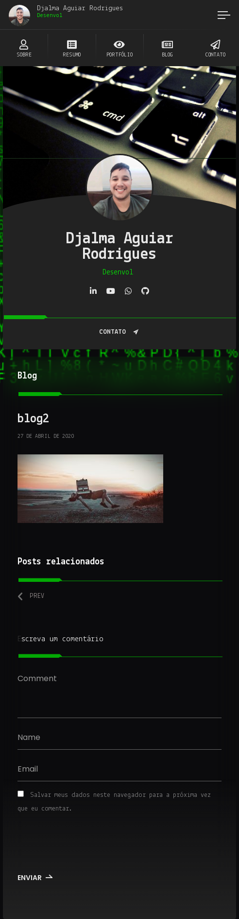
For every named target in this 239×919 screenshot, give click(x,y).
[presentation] (84, 845)
